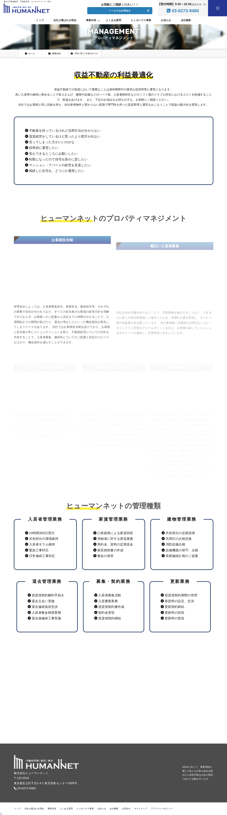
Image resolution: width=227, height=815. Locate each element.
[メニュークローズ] (213, 8)
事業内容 (52, 808)
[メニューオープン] (212, 7)
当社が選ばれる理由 (64, 20)
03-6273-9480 (27, 788)
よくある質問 (113, 20)
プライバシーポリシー (162, 808)
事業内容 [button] (93, 20)
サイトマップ (140, 808)
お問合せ (126, 808)
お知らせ (166, 20)
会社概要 (186, 20)
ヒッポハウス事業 (141, 20)
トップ (40, 20)
